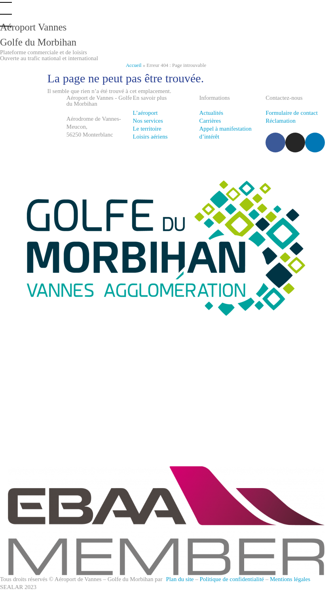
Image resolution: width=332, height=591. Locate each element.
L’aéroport (145, 113)
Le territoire (147, 128)
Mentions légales (290, 579)
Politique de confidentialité (232, 579)
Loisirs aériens (150, 136)
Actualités (211, 113)
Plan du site (180, 579)
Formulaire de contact (292, 113)
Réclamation (281, 121)
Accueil (134, 65)
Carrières (210, 121)
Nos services (148, 121)
